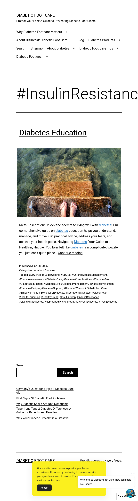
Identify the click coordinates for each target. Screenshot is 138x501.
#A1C (31, 274)
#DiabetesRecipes (29, 288)
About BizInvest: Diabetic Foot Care (41, 40)
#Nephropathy (52, 301)
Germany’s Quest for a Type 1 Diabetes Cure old (44, 390)
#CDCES (66, 274)
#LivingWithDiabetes (31, 301)
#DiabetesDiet (101, 279)
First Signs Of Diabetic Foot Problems (40, 398)
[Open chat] (130, 493)
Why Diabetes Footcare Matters (39, 32)
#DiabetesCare (53, 279)
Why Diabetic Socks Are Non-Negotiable (42, 404)
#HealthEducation (29, 297)
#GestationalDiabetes (78, 292)
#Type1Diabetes (87, 301)
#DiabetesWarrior (74, 288)
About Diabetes (58, 48)
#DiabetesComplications (77, 279)
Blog (81, 40)
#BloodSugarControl (48, 274)
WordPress (114, 460)
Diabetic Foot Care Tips (96, 48)
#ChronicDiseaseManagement (89, 274)
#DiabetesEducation (31, 283)
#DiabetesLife (52, 283)
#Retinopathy (69, 301)
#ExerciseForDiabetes (51, 292)
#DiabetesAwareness (31, 279)
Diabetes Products (101, 40)
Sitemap (37, 48)
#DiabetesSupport (51, 288)
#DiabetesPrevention (101, 283)
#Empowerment (28, 292)
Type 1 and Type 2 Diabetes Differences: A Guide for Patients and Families (43, 410)
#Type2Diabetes (107, 301)
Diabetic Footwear (29, 57)
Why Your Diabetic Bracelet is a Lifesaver (42, 418)
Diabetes (80, 242)
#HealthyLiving (49, 297)
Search (21, 48)
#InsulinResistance (88, 297)
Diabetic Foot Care (35, 15)
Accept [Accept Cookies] (44, 487)
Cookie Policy (54, 480)
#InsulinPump (68, 297)
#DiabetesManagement (74, 283)
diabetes (105, 225)
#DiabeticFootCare (96, 288)
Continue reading (70, 253)
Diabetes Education (53, 132)
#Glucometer (99, 292)
